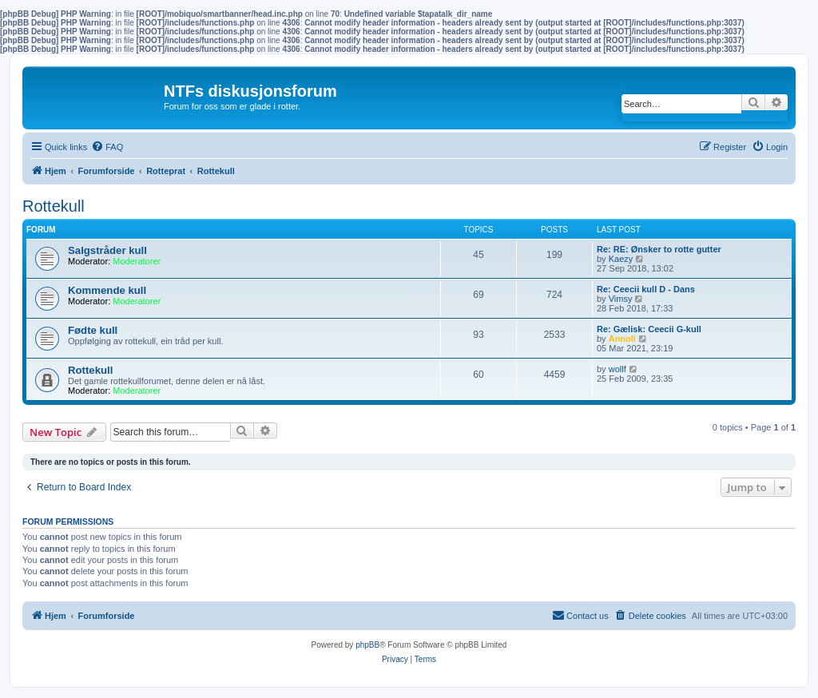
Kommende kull (107, 290)
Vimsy (621, 298)
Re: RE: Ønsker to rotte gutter (659, 249)
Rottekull (53, 206)
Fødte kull (92, 330)
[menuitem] (107, 147)
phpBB (367, 644)
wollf (617, 369)
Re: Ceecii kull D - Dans (646, 289)
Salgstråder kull (107, 250)
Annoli (622, 338)
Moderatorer (137, 261)
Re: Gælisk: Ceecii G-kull (649, 329)
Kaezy (621, 259)
